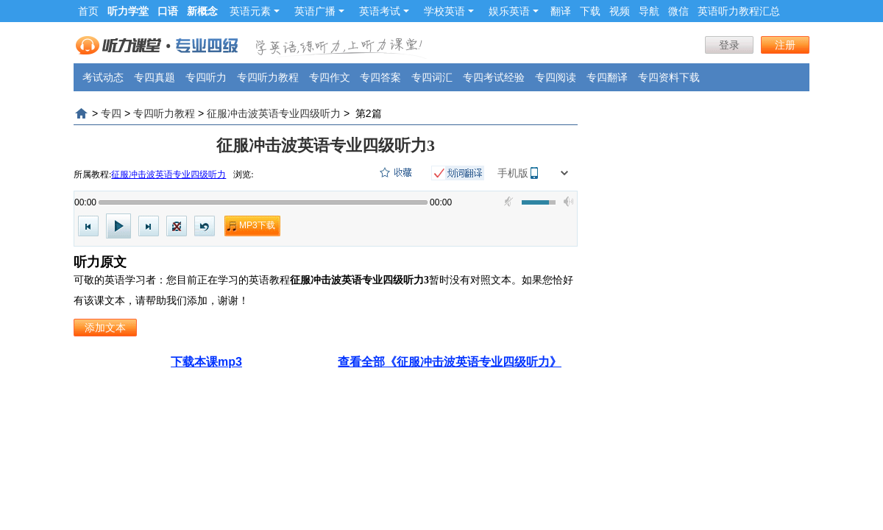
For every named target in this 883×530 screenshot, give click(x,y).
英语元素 (255, 11)
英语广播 (319, 11)
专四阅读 (555, 77)
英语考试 (384, 11)
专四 (111, 113)
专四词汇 (432, 77)
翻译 (560, 11)
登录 (729, 45)
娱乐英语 (514, 11)
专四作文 (329, 77)
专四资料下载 (669, 77)
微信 (678, 11)
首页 (88, 11)
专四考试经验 (494, 77)
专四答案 (380, 77)
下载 (590, 11)
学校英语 (449, 11)
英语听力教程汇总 (739, 11)
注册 (785, 45)
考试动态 (103, 77)
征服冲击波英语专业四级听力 (274, 113)
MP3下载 (257, 225)
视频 (619, 11)
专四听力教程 (268, 77)
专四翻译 (607, 77)
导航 (649, 11)
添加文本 (105, 327)
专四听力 (206, 77)
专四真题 (154, 77)
